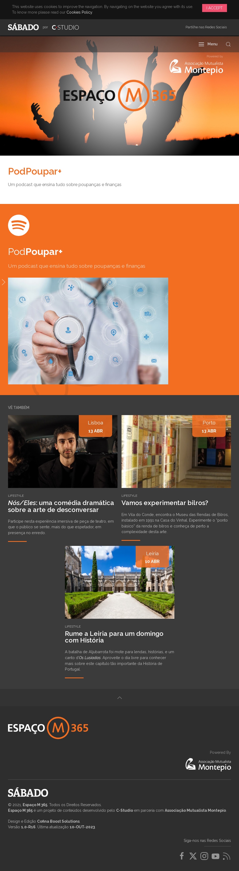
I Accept (214, 8)
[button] (208, 44)
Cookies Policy (79, 12)
